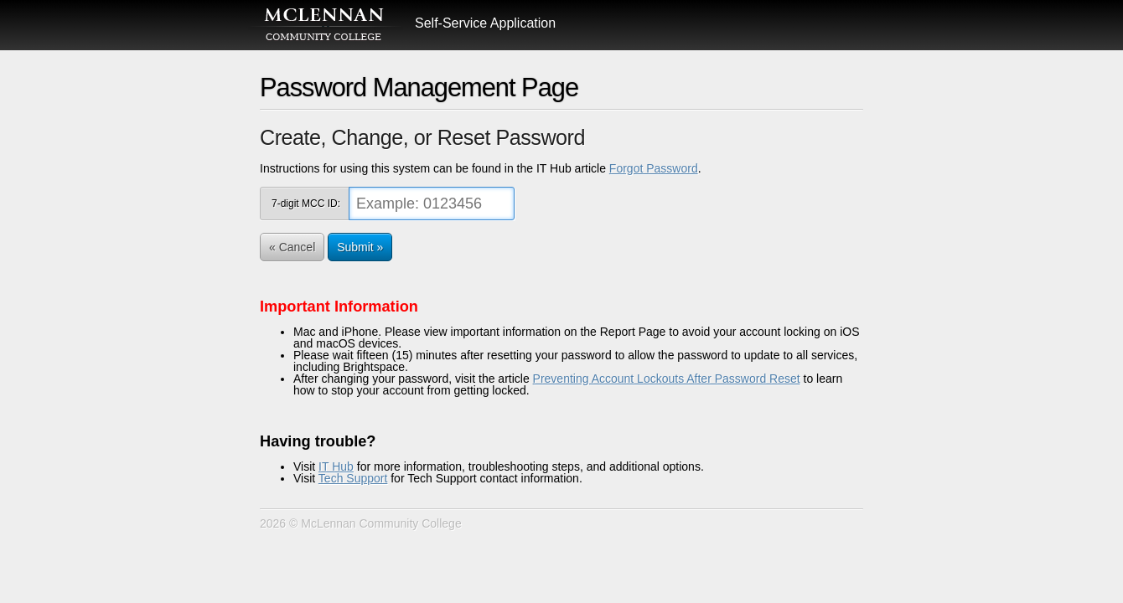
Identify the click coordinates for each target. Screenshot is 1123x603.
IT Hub (336, 466)
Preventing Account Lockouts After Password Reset (666, 378)
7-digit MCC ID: (306, 203)
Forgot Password (653, 168)
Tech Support (353, 478)
